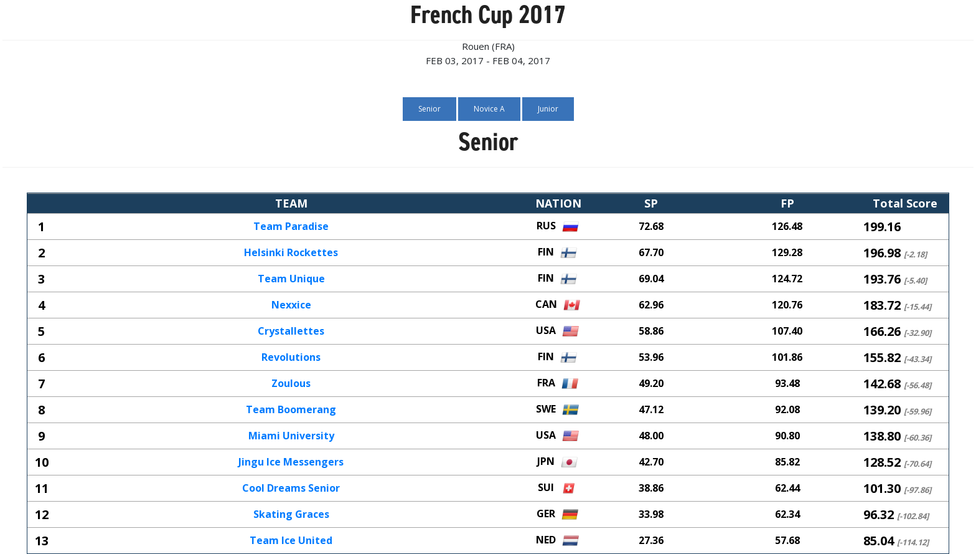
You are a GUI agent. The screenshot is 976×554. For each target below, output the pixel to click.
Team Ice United (291, 541)
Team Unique (291, 279)
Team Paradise (291, 226)
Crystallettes (291, 331)
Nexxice (291, 305)
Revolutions (291, 357)
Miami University (291, 436)
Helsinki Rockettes (291, 253)
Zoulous (291, 383)
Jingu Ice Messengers (291, 462)
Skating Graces (291, 514)
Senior (429, 108)
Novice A (489, 108)
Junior (548, 108)
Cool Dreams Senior (291, 488)
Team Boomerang (291, 410)
